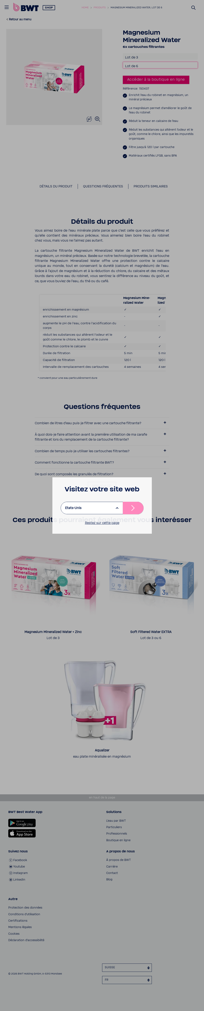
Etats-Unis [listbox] (73, 508)
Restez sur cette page (102, 523)
